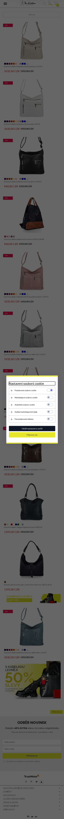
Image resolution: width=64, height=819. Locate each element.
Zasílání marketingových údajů (26, 412)
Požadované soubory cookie (25, 390)
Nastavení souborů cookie (26, 383)
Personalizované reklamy (24, 419)
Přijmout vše (32, 435)
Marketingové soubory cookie (26, 398)
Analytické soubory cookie (25, 405)
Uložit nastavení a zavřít (32, 428)
